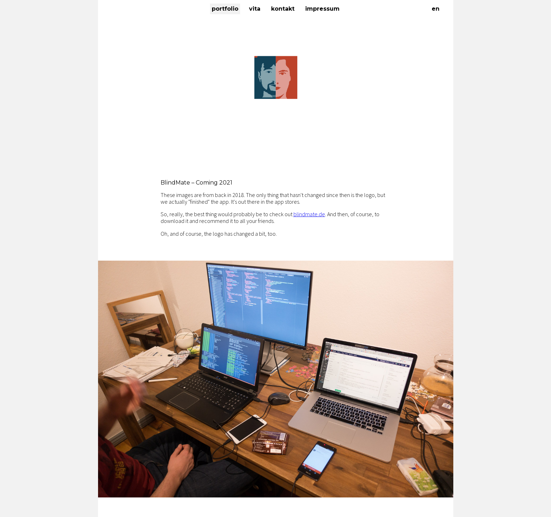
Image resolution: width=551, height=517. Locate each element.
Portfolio (225, 8)
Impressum (322, 8)
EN (435, 8)
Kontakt (283, 8)
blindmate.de (309, 214)
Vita (254, 8)
